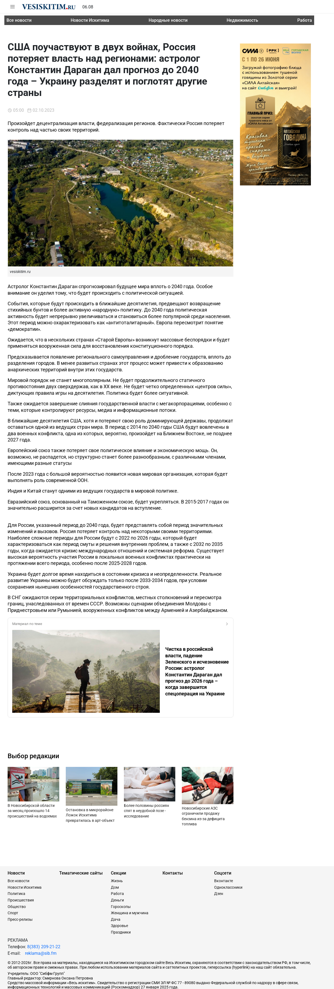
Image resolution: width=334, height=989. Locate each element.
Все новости (19, 20)
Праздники (121, 898)
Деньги (117, 866)
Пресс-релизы (20, 885)
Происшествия (21, 866)
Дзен (218, 859)
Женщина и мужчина (129, 878)
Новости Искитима (90, 20)
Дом (115, 853)
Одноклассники (228, 853)
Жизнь (117, 846)
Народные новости (168, 20)
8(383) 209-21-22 (43, 912)
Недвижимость (242, 20)
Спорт (13, 878)
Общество (17, 872)
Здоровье (119, 891)
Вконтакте (223, 846)
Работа (304, 20)
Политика (16, 859)
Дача (115, 885)
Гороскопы (121, 872)
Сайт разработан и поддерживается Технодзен (49, 982)
